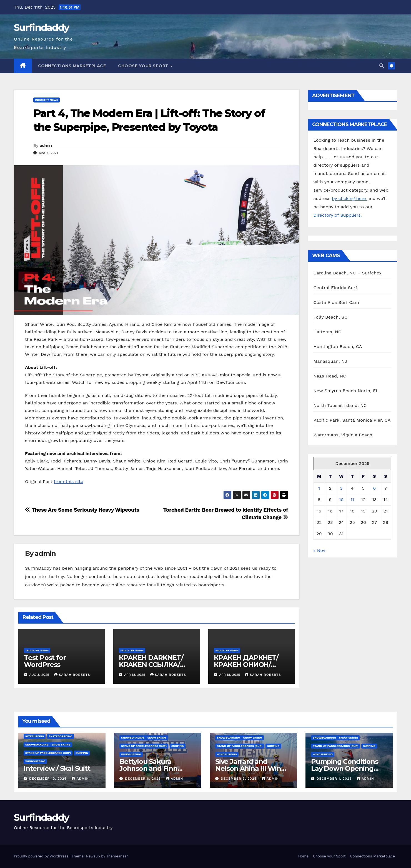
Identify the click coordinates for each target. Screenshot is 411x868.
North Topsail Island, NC (340, 405)
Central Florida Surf (335, 287)
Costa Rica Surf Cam (336, 302)
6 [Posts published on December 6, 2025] (374, 488)
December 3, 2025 (239, 779)
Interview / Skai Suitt (57, 768)
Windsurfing (35, 761)
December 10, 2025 (48, 779)
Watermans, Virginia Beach (343, 434)
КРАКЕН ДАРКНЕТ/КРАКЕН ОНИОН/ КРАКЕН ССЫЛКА (246, 665)
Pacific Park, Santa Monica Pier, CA (352, 420)
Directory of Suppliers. (338, 215)
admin (46, 145)
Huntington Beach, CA (338, 346)
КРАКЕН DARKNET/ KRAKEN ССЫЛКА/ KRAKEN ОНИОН (151, 665)
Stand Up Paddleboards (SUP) (48, 752)
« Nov (319, 550)
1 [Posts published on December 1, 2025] (319, 488)
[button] (381, 65)
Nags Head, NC (330, 376)
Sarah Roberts (72, 675)
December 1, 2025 (335, 779)
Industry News (46, 99)
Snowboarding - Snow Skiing (48, 744)
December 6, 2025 (143, 779)
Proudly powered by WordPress (42, 856)
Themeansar (117, 856)
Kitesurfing (34, 736)
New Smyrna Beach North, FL (346, 390)
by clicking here (349, 198)
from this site (68, 481)
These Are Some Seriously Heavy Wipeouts (82, 510)
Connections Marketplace (72, 65)
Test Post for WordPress (45, 661)
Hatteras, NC (328, 331)
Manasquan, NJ (330, 361)
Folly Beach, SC (331, 317)
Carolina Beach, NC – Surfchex (348, 273)
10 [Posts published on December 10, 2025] (341, 499)
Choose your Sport (144, 65)
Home (303, 856)
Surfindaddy (41, 27)
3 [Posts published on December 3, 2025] (341, 488)
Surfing (82, 752)
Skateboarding (60, 736)
